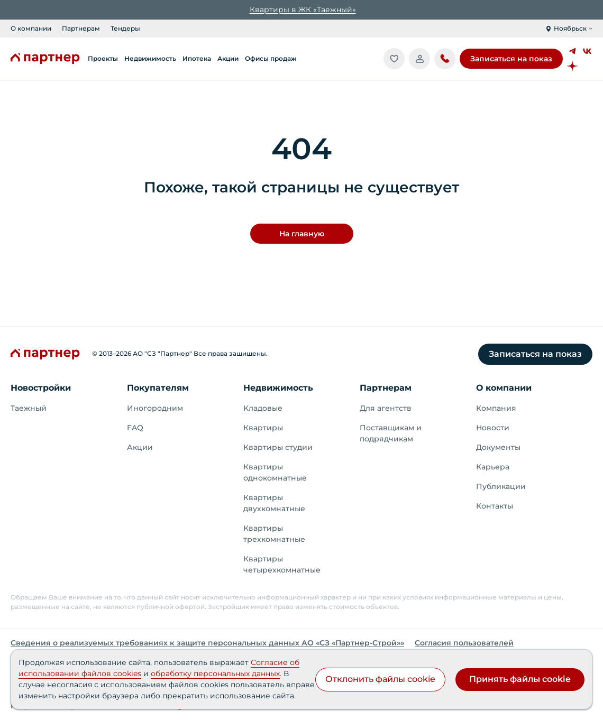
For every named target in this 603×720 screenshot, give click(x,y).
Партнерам (81, 28)
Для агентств (386, 408)
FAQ (135, 427)
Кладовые (262, 408)
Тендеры (125, 28)
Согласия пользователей (464, 643)
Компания (496, 408)
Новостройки (41, 388)
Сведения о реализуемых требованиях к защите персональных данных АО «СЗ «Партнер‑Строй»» (207, 643)
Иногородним (155, 408)
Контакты (494, 506)
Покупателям (158, 388)
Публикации (501, 486)
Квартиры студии (278, 447)
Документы (498, 447)
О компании (31, 28)
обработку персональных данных (215, 673)
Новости (492, 427)
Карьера (492, 467)
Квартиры (263, 427)
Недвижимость (278, 388)
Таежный (29, 408)
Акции (140, 447)
